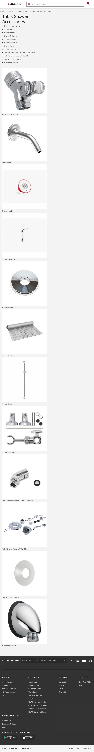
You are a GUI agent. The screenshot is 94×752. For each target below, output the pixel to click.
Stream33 (62, 682)
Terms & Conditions (74, 749)
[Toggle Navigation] (4, 4)
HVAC (81, 685)
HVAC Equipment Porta (37, 712)
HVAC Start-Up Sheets (37, 702)
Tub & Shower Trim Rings (13, 59)
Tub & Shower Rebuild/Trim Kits (16, 56)
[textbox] (55, 4)
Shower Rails (9, 46)
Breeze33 (62, 685)
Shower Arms (9, 29)
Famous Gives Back (9, 689)
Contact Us (6, 721)
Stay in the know (11, 660)
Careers (5, 685)
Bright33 (62, 692)
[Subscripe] (63, 660)
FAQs (30, 699)
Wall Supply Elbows (11, 62)
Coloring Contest (34, 689)
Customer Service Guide (37, 705)
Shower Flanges (10, 39)
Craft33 (62, 689)
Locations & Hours (9, 724)
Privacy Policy (87, 749)
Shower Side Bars (10, 49)
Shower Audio (9, 32)
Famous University (35, 685)
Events (4, 727)
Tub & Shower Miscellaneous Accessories (19, 52)
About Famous (7, 682)
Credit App (32, 682)
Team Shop (32, 692)
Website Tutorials (35, 695)
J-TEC (4, 695)
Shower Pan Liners (11, 42)
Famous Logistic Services (37, 708)
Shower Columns (10, 36)
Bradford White (85, 682)
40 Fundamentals (8, 692)
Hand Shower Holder (12, 26)
